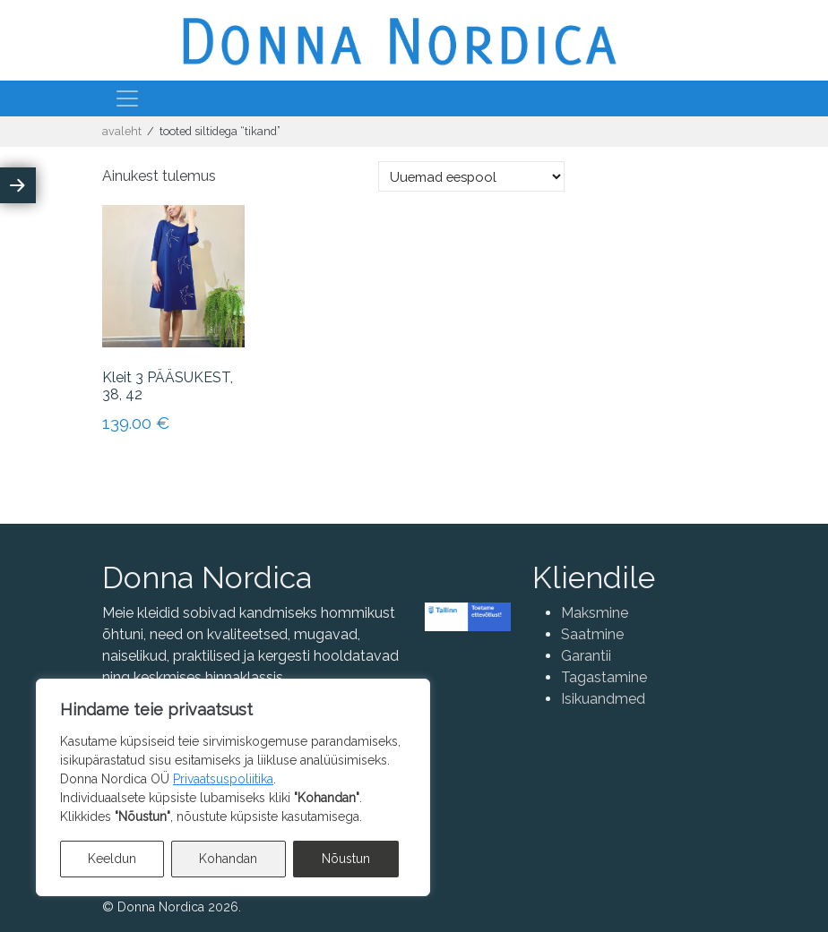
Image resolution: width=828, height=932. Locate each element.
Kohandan (228, 858)
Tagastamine (604, 677)
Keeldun (112, 858)
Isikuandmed (603, 698)
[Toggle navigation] (127, 98)
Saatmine (592, 634)
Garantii (586, 655)
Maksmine (594, 612)
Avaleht (122, 131)
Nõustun (346, 858)
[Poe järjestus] (471, 176)
